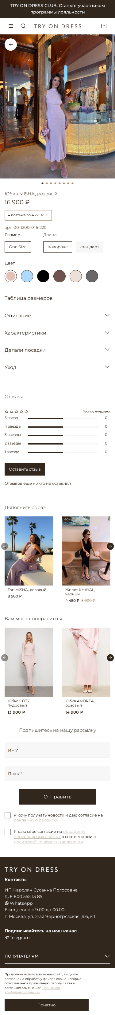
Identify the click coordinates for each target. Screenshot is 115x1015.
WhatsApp (19, 903)
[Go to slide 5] (60, 183)
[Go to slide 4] (55, 183)
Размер (12, 235)
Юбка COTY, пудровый (19, 703)
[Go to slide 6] (64, 183)
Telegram (17, 937)
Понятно (46, 1004)
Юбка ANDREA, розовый (80, 703)
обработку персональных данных (49, 834)
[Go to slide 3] (51, 183)
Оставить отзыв (25, 469)
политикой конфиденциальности (48, 841)
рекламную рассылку (36, 819)
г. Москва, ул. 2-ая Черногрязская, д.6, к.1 (50, 916)
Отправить (57, 797)
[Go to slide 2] (47, 183)
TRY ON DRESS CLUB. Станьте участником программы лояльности (57, 9)
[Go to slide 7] (68, 183)
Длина (50, 235)
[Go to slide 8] (73, 183)
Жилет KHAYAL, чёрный (80, 591)
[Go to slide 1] (43, 183)
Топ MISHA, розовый (27, 589)
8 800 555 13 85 (23, 896)
